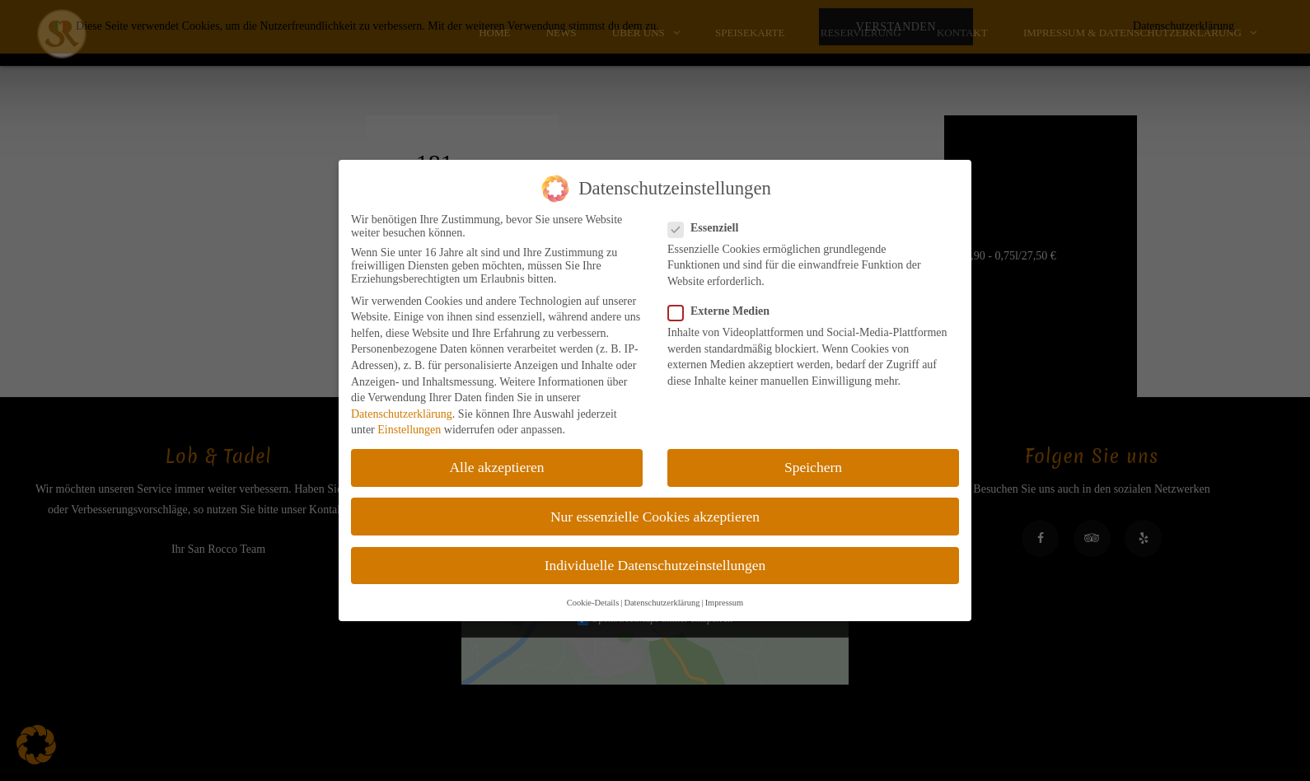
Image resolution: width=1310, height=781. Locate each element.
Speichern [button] (813, 467)
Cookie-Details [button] (593, 602)
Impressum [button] (724, 602)
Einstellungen (409, 429)
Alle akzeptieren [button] (496, 467)
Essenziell (708, 228)
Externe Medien (723, 311)
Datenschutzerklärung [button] (661, 602)
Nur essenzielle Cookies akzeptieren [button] (655, 516)
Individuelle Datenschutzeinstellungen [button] (655, 565)
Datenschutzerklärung (401, 414)
